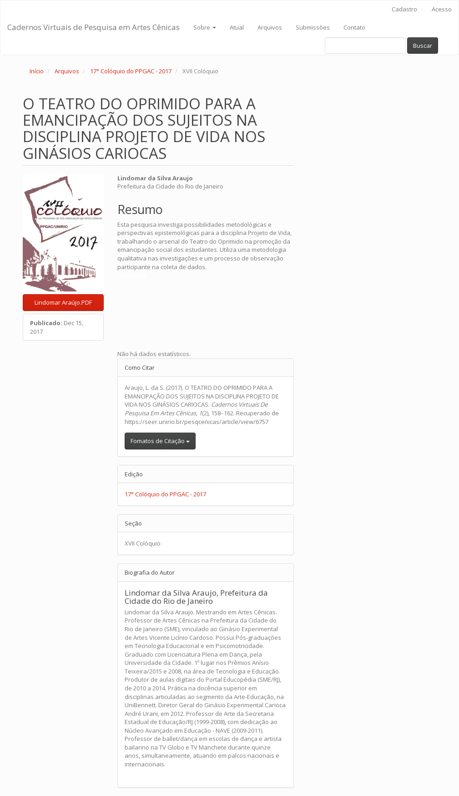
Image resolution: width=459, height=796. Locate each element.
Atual (237, 27)
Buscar (422, 45)
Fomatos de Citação (160, 441)
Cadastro (404, 9)
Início (37, 71)
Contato (354, 27)
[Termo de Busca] (365, 45)
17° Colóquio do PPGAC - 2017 (130, 71)
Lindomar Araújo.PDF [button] (63, 302)
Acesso (442, 9)
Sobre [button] (204, 27)
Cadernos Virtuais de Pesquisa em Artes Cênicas (93, 27)
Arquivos (269, 27)
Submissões (313, 27)
